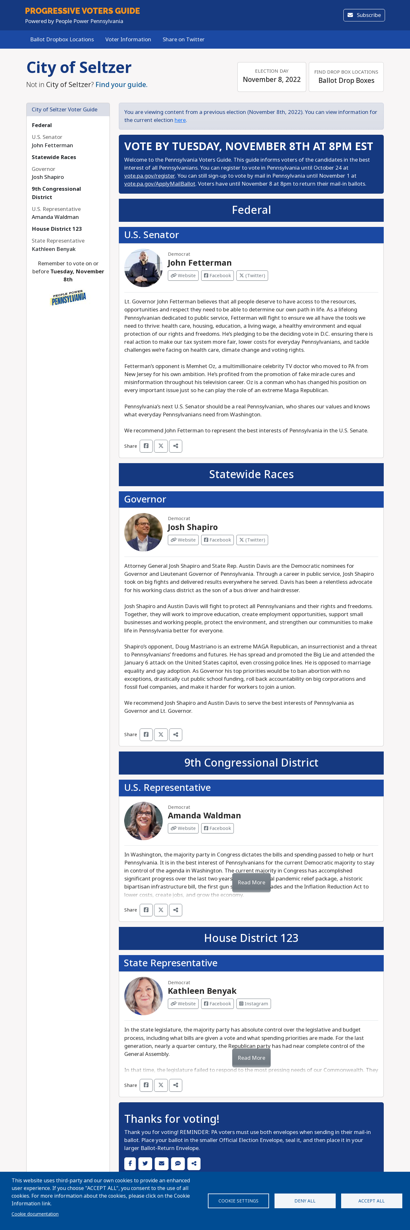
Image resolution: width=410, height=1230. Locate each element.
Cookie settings (238, 1201)
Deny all (305, 1201)
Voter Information (128, 40)
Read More (251, 883)
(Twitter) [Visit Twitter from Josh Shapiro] (252, 539)
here (180, 120)
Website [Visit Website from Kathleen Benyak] (183, 1003)
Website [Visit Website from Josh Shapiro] (183, 539)
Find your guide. (121, 85)
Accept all (371, 1201)
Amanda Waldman (204, 816)
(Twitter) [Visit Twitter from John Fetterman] (252, 275)
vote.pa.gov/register (149, 176)
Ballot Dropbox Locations (62, 40)
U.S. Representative (167, 787)
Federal (42, 125)
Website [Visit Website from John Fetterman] (183, 275)
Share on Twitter (184, 40)
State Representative (170, 963)
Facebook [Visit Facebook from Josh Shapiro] (217, 539)
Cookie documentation (35, 1214)
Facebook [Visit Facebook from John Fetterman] (217, 275)
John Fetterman (200, 263)
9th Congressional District (251, 763)
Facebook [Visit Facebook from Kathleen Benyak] (217, 1003)
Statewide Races (54, 157)
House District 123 (57, 229)
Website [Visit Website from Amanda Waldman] (183, 828)
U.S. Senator (151, 235)
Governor (145, 499)
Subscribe (364, 15)
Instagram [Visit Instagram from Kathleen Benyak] (253, 1003)
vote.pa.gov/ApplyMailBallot (159, 184)
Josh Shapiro (193, 527)
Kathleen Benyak (202, 991)
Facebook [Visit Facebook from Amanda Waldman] (217, 828)
